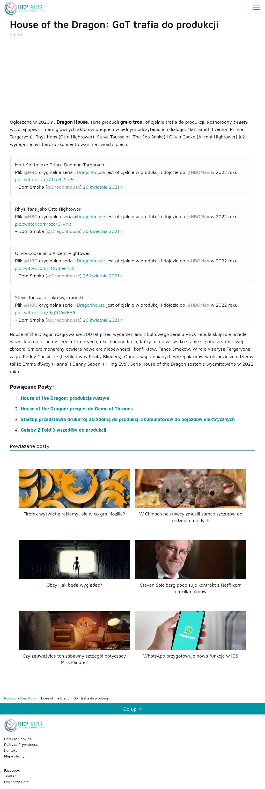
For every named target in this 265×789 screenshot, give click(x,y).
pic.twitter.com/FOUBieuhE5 (45, 268)
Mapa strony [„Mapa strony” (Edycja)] (14, 756)
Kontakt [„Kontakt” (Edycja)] (10, 750)
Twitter (10, 776)
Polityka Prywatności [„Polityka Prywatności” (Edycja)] (21, 744)
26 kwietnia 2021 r (103, 187)
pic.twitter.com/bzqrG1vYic (43, 224)
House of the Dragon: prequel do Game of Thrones (77, 408)
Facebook (12, 770)
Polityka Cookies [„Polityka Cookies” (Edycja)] (17, 738)
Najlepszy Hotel (17, 781)
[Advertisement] (132, 77)
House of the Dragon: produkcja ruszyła (65, 398)
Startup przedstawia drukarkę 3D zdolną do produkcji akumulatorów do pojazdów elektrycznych (128, 419)
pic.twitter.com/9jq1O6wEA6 (45, 312)
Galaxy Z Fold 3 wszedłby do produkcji (63, 430)
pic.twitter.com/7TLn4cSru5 (44, 179)
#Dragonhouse (89, 172)
